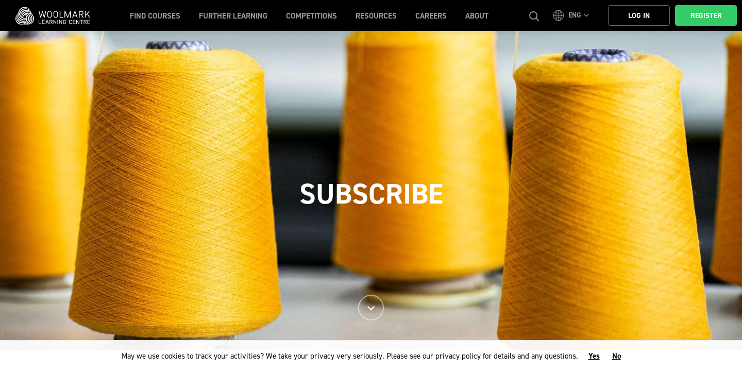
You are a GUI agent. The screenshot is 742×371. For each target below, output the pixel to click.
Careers (431, 16)
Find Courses (155, 16)
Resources (376, 16)
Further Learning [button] (233, 16)
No (616, 356)
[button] (572, 15)
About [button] (476, 16)
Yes (594, 356)
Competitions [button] (311, 16)
